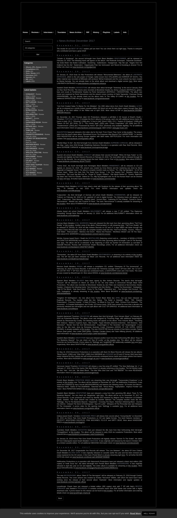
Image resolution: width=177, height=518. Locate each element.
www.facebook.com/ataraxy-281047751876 (74, 161)
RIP (87, 32)
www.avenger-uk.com (91, 359)
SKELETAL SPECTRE (33, 152)
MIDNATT (29, 118)
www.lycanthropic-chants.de (80, 493)
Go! (38, 54)
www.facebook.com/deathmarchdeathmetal (72, 259)
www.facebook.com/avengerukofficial (114, 359)
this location (131, 96)
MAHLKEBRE (31, 156)
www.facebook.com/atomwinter (100, 204)
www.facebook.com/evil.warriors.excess (95, 234)
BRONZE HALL (31, 126)
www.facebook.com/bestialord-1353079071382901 (75, 247)
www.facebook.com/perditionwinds (100, 389)
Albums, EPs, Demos (33, 67)
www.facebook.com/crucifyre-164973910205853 (89, 334)
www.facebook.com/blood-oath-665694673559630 (91, 457)
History (96, 32)
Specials (29, 77)
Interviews (48, 32)
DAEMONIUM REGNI (33, 122)
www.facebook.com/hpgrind (74, 422)
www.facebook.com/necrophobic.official (71, 482)
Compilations (31, 69)
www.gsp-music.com (119, 128)
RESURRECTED (31, 114)
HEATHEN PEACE (32, 144)
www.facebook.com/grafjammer (84, 67)
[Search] (38, 41)
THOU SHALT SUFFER (34, 165)
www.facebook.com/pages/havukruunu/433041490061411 (96, 468)
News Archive (75, 32)
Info (125, 32)
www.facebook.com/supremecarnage (94, 147)
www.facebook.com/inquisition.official (80, 139)
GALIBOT (29, 161)
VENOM (28, 106)
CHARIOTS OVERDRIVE (34, 134)
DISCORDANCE (31, 148)
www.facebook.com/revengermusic (86, 373)
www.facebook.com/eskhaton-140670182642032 (86, 434)
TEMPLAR (29, 130)
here (124, 49)
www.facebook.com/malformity (68, 216)
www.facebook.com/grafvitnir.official (101, 344)
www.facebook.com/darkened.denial (114, 273)
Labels (116, 32)
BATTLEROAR (31, 102)
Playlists (106, 32)
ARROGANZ (30, 98)
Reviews (35, 32)
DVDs (28, 71)
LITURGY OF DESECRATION (36, 138)
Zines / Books (31, 73)
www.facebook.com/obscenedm (127, 443)
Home (25, 32)
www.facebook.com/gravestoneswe (96, 99)
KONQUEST (30, 94)
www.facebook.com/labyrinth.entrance (92, 83)
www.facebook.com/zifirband (67, 309)
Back (60, 498)
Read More (135, 513)
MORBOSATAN (31, 110)
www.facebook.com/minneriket (104, 179)
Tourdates (61, 32)
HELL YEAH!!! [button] (149, 513)
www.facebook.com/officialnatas (68, 191)
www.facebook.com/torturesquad (89, 128)
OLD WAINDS (31, 169)
